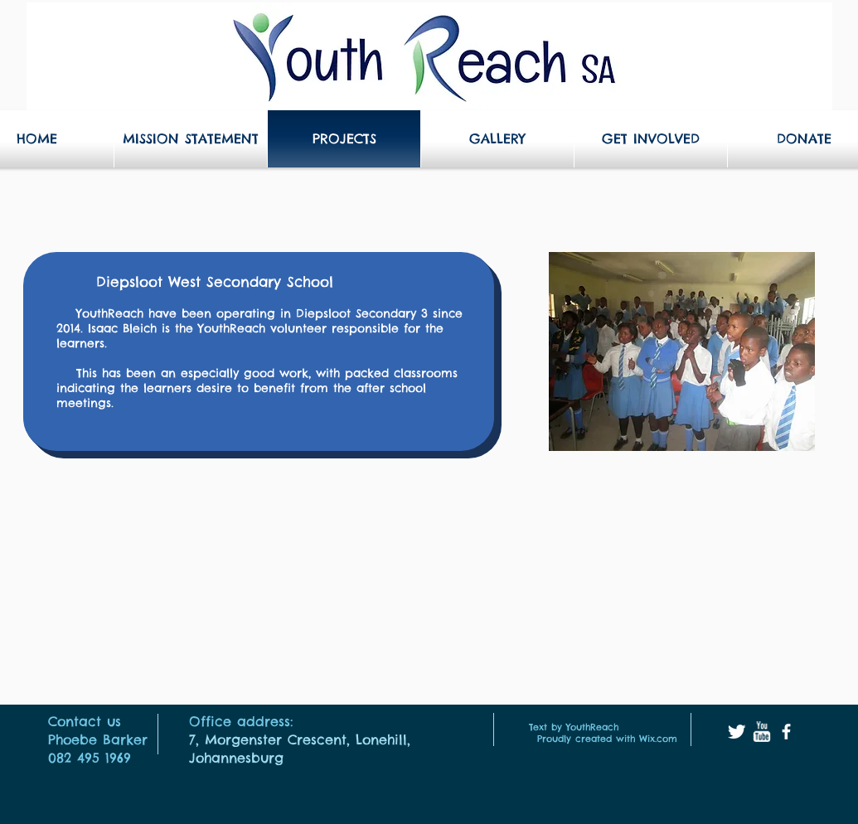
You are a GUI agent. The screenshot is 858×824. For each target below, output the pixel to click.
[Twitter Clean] (736, 731)
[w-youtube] (761, 731)
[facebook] (786, 731)
